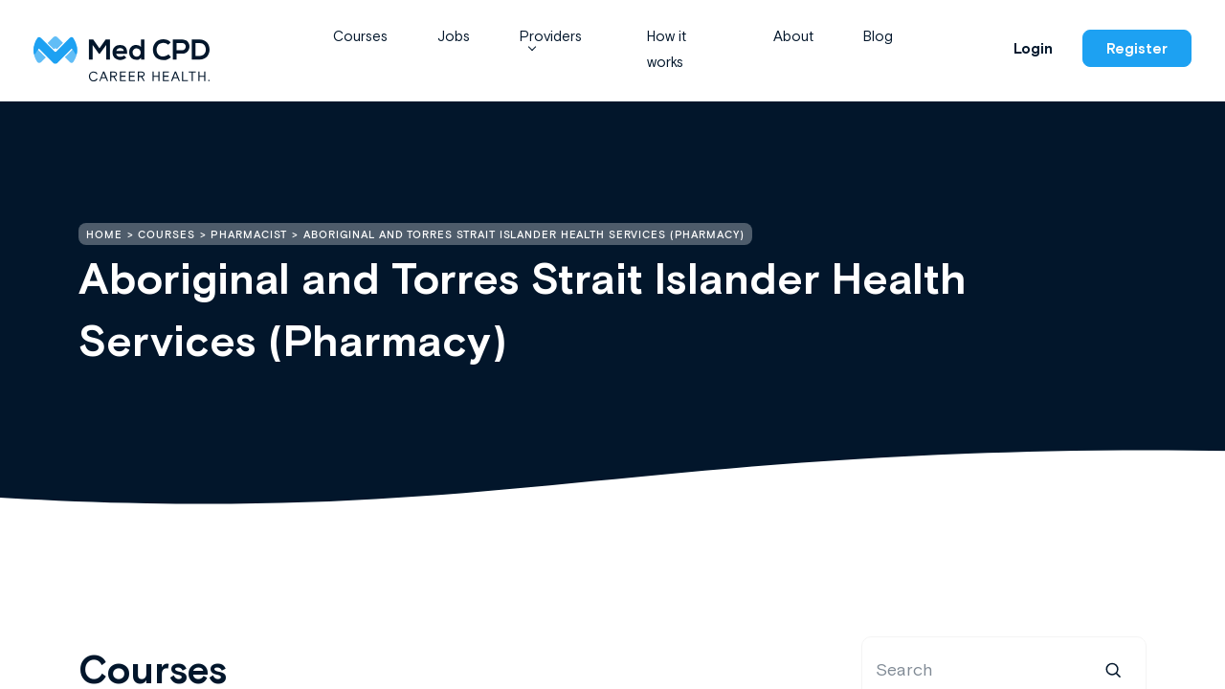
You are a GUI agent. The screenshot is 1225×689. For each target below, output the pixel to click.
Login (1033, 48)
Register (1137, 48)
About (793, 36)
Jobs (453, 36)
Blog (878, 36)
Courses (360, 36)
